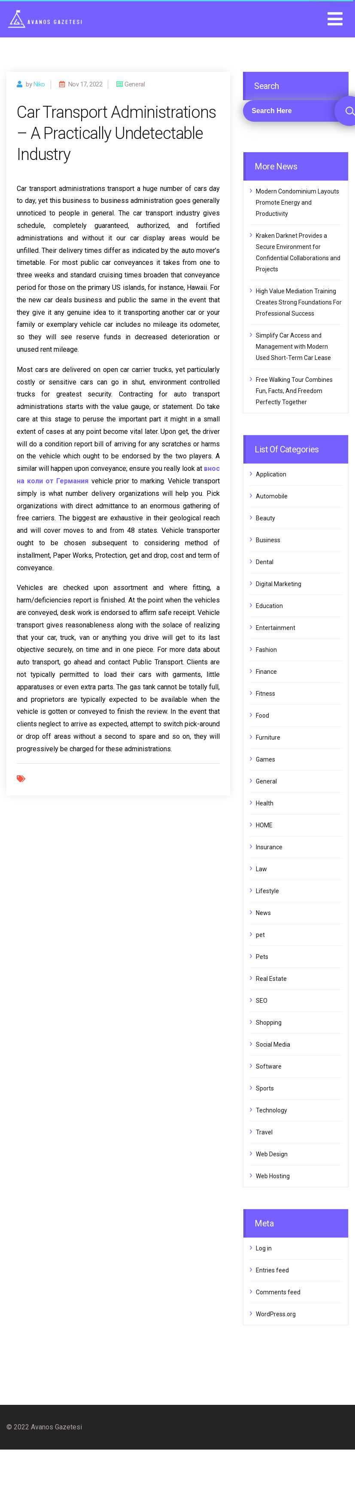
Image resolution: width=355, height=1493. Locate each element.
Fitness (265, 693)
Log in (264, 1248)
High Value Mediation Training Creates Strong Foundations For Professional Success (299, 302)
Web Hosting (273, 1176)
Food (262, 715)
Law (261, 869)
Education (269, 605)
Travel (264, 1132)
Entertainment (275, 627)
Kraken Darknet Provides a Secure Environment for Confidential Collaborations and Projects (298, 252)
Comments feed (278, 1292)
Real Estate (271, 978)
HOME (264, 825)
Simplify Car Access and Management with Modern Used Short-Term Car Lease (293, 346)
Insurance (269, 847)
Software (269, 1066)
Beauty (265, 518)
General (266, 781)
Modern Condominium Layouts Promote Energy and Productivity (297, 202)
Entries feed (272, 1270)
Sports (265, 1088)
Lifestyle (267, 891)
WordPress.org (276, 1314)
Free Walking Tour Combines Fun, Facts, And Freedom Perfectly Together (294, 391)
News (263, 912)
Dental (264, 562)
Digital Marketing (278, 584)
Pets (262, 956)
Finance (266, 671)
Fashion (266, 649)
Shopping (269, 1022)
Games (265, 759)
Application (271, 474)
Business (268, 540)
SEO (261, 1000)
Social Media (273, 1044)
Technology (271, 1110)
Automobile (272, 496)
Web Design (272, 1154)
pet (260, 934)
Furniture (268, 737)
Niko (39, 84)
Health (264, 803)
